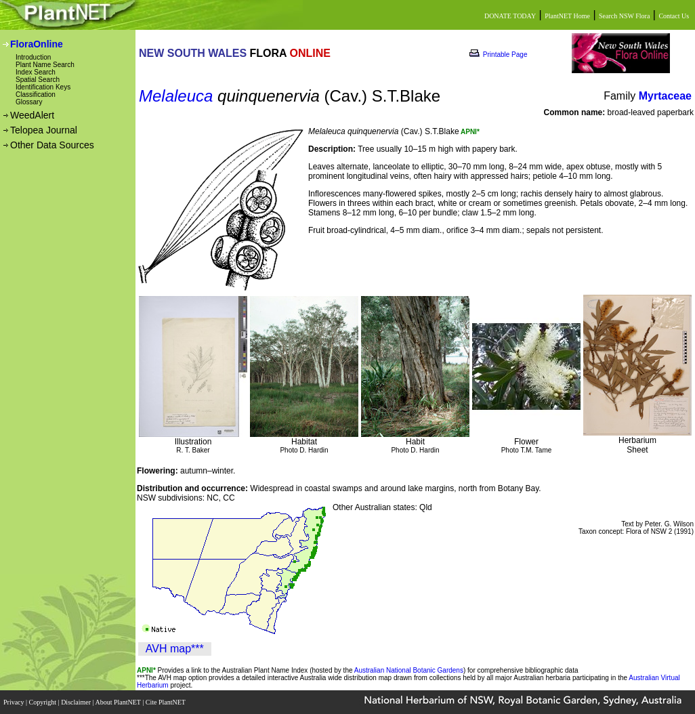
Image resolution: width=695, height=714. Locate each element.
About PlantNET (118, 702)
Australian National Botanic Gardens (408, 670)
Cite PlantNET (166, 702)
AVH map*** (175, 648)
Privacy (14, 702)
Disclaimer (76, 702)
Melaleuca (176, 96)
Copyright (43, 702)
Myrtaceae (665, 96)
